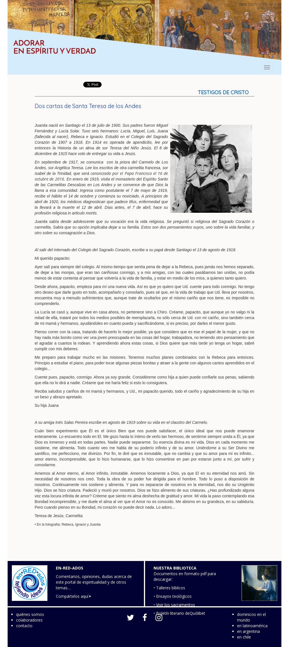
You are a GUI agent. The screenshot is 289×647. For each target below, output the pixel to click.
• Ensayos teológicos (173, 596)
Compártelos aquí (73, 596)
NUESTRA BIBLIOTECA (175, 568)
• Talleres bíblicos (169, 587)
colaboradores (29, 620)
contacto (24, 625)
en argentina (248, 631)
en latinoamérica (252, 625)
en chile (244, 637)
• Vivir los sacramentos (174, 604)
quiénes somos (30, 614)
